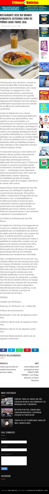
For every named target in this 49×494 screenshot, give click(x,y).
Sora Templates (12, 490)
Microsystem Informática (35, 490)
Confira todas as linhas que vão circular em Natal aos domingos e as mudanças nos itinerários (30, 401)
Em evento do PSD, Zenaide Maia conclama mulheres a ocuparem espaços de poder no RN (28, 412)
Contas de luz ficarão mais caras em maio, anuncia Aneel (30, 421)
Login (46, 490)
